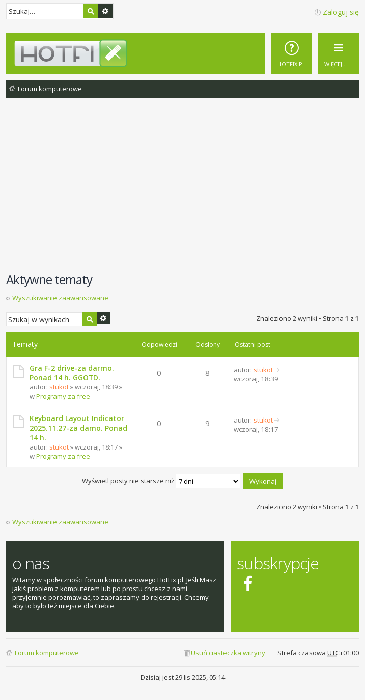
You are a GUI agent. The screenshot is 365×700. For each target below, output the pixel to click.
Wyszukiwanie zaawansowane (105, 11)
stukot (59, 386)
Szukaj (90, 11)
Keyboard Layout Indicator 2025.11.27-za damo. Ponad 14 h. (78, 427)
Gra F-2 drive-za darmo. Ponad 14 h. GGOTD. (72, 372)
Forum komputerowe (47, 652)
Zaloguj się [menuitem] (341, 12)
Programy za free (63, 396)
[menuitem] (291, 53)
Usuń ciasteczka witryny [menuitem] (228, 652)
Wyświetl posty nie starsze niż (161, 480)
